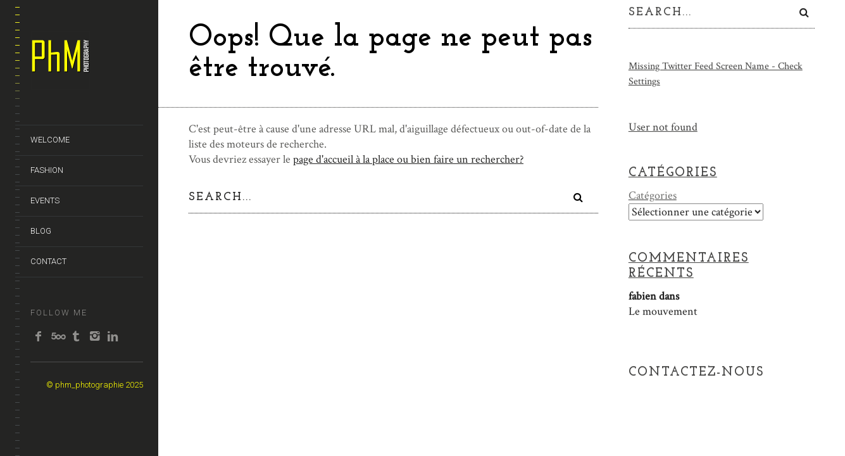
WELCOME (50, 139)
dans (654, 296)
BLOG (40, 231)
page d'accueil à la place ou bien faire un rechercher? (408, 159)
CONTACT (48, 261)
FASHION (46, 170)
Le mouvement (663, 311)
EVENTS (44, 200)
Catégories (653, 195)
